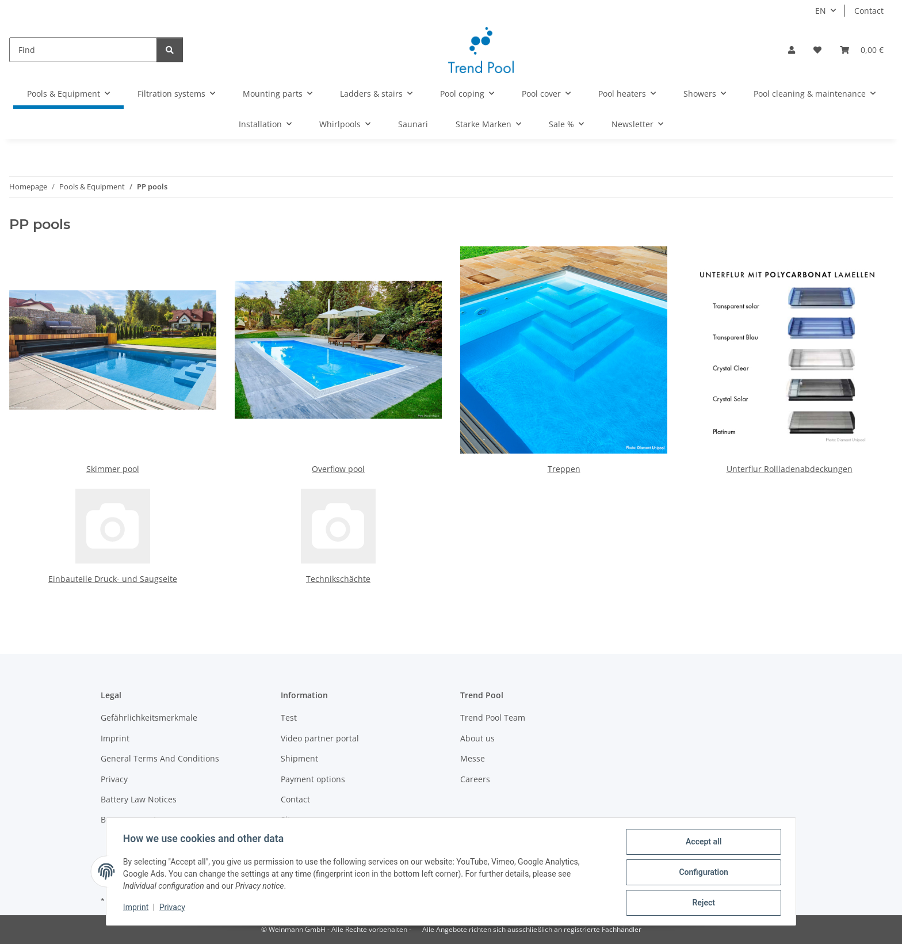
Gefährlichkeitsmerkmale (149, 717)
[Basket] (862, 50)
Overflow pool (338, 468)
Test (289, 717)
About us (477, 738)
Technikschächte (338, 578)
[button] (791, 50)
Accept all (702, 843)
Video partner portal (320, 738)
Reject (701, 903)
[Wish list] (817, 50)
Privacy (174, 908)
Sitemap (296, 819)
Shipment (299, 758)
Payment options (313, 779)
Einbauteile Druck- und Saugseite (112, 578)
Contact (869, 10)
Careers (475, 779)
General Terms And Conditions (160, 758)
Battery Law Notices (139, 799)
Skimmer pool (112, 468)
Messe (472, 758)
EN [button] (820, 10)
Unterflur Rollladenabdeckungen (790, 468)
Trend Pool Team (492, 717)
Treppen (564, 468)
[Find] (83, 49)
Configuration (701, 873)
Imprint (137, 908)
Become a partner (135, 819)
